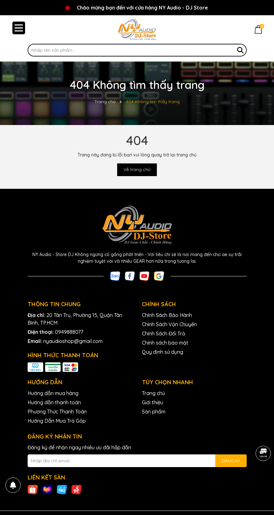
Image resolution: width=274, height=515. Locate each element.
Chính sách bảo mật (165, 343)
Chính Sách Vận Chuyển (169, 324)
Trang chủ (153, 393)
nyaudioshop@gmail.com (73, 341)
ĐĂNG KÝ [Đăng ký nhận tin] (231, 461)
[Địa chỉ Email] (137, 460)
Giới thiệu (152, 402)
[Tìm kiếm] (240, 50)
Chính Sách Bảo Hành (167, 315)
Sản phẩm (153, 411)
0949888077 (69, 332)
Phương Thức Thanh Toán (57, 411)
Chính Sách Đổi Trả (163, 333)
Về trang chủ (137, 169)
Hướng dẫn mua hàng (53, 393)
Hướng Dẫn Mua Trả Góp (57, 421)
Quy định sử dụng (162, 352)
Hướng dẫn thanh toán (54, 402)
